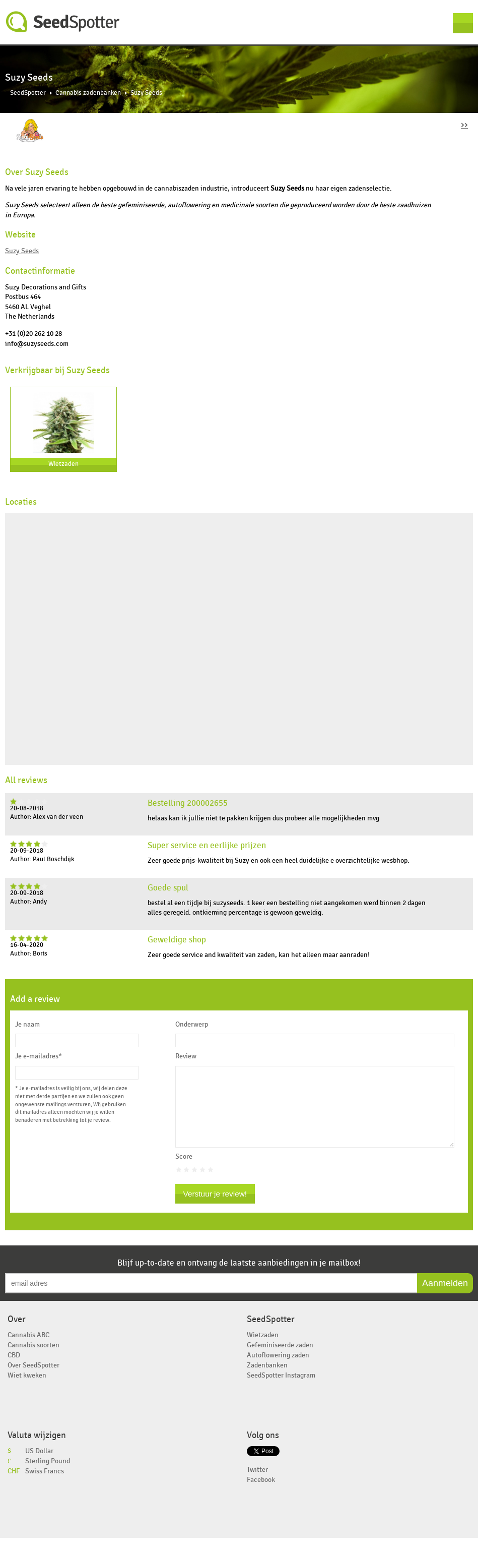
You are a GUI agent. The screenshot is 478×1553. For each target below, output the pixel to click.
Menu (463, 23)
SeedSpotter (63, 22)
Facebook (261, 1494)
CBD (14, 1370)
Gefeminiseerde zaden (280, 1360)
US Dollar (39, 1466)
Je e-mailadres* (38, 1056)
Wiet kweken (27, 1390)
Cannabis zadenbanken (88, 93)
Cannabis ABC (28, 1350)
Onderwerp (191, 1025)
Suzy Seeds (22, 251)
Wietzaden (63, 464)
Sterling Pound (47, 1476)
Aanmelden (445, 1298)
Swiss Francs (44, 1486)
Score (183, 1172)
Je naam (27, 1025)
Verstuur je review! (215, 1209)
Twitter (257, 1484)
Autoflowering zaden (278, 1370)
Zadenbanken (267, 1380)
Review (185, 1056)
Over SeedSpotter (33, 1380)
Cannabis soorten (33, 1360)
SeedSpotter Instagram (281, 1390)
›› (464, 124)
